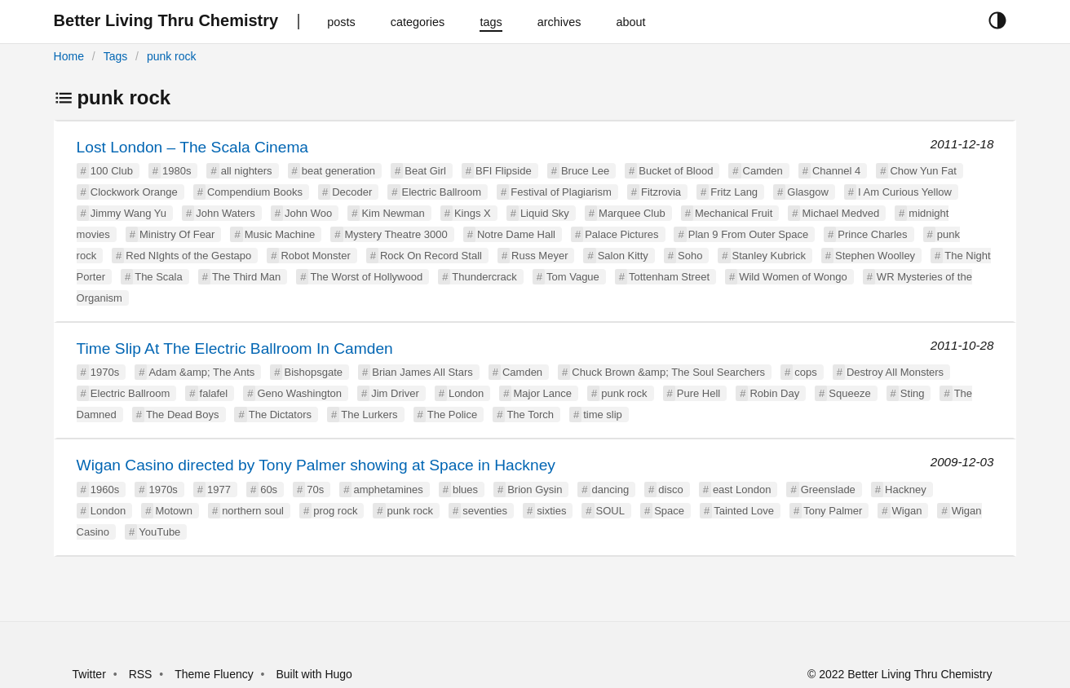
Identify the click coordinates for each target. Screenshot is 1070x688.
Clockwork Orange (134, 192)
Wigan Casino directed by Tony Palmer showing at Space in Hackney (316, 465)
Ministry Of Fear (176, 234)
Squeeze (849, 393)
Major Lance (542, 393)
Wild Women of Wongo (793, 277)
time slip (602, 414)
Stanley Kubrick (769, 255)
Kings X (472, 213)
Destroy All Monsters (895, 372)
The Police (452, 414)
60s (268, 489)
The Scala (159, 277)
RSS (141, 674)
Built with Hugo (314, 674)
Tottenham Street (669, 277)
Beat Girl (425, 171)
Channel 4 (836, 171)
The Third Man (246, 277)
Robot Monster (315, 255)
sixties (551, 511)
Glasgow (808, 192)
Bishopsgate (313, 372)
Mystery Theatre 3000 (396, 234)
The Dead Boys (182, 414)
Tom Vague (572, 277)
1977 (219, 489)
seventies (484, 511)
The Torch (530, 414)
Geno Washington (299, 393)
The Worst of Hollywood (366, 277)
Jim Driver (395, 393)
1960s (105, 489)
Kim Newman (392, 213)
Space (669, 511)
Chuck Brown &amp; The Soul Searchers (668, 372)
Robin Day (774, 393)
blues (465, 489)
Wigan (907, 511)
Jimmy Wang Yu (128, 213)
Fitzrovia (661, 192)
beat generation (338, 171)
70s (315, 489)
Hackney (905, 489)
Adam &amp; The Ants (201, 372)
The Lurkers (369, 414)
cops (805, 372)
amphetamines (387, 489)
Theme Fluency (215, 674)
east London (742, 489)
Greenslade (828, 489)
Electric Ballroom (442, 192)
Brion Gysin (534, 489)
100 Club (112, 171)
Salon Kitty (623, 255)
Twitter (89, 674)
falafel (214, 393)
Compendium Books (255, 192)
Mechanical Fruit (733, 213)
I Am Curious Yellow (905, 192)
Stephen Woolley (875, 255)
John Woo (308, 213)
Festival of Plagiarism (561, 192)
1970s (105, 372)
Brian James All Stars (422, 372)
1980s (176, 171)
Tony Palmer (832, 511)
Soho (690, 255)
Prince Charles (872, 234)
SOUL (610, 511)
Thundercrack (484, 277)
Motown (173, 511)
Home (69, 56)
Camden (763, 171)
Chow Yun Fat (923, 171)
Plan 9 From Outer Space (748, 234)
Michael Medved (840, 213)
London (466, 393)
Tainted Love (744, 511)
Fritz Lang (734, 192)
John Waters (225, 213)
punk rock (172, 56)
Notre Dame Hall (516, 234)
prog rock (335, 511)
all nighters (246, 171)
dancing (611, 489)
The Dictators (280, 414)
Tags (116, 56)
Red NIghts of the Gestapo (188, 255)
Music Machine (280, 234)
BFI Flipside (503, 171)
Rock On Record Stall (431, 255)
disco (670, 489)
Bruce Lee (585, 171)
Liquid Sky (544, 213)
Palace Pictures (621, 234)
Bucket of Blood (676, 171)
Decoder (352, 192)
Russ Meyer (539, 255)
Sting (912, 393)
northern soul (253, 511)
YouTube (159, 532)
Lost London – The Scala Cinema (192, 147)
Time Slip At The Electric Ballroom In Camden (235, 348)
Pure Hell (698, 393)
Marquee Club (632, 213)
